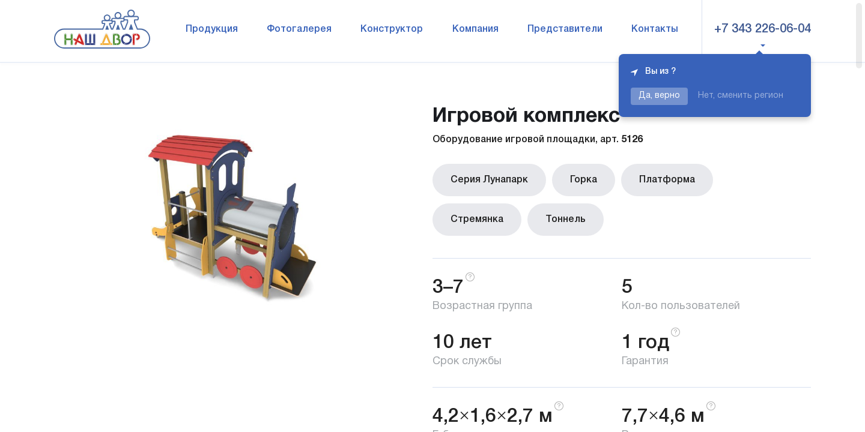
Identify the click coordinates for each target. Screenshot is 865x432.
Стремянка (477, 219)
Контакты (654, 29)
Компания (475, 29)
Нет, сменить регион (740, 96)
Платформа (667, 180)
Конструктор (391, 29)
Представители (564, 29)
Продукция (212, 29)
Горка (583, 180)
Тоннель (565, 219)
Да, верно (659, 96)
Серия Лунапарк (489, 180)
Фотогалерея (299, 29)
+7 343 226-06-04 (762, 29)
